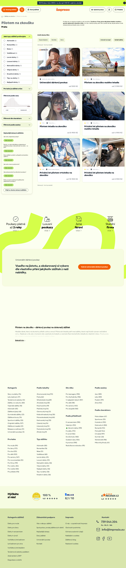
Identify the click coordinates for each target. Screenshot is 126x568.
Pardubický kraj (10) (44, 429)
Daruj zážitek (41, 536)
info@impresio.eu (113, 529)
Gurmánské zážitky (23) (16, 414)
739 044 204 (109, 521)
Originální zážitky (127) (15, 423)
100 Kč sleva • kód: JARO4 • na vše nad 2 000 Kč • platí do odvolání (60, 3)
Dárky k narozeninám (15, 532)
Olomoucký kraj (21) (44, 411)
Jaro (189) (98, 394)
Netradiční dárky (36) (44, 463)
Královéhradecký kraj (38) (46, 414)
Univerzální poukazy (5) (16, 432)
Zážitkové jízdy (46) (14, 411)
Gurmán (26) (99, 437)
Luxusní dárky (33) (43, 460)
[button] (97, 9)
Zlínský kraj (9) (42, 432)
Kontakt (39, 544)
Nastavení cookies (71, 544)
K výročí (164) (70, 434)
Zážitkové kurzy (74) (15, 417)
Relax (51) (40, 451)
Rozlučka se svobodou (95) (75, 445)
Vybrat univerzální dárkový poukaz (94, 267)
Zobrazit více (19, 340)
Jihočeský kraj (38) (43, 403)
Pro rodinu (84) (13, 466)
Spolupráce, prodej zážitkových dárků (50, 527)
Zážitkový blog (70, 540)
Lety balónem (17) (14, 397)
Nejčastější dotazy (43, 532)
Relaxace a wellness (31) (16, 429)
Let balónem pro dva (15, 544)
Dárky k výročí (13, 536)
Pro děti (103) (12, 454)
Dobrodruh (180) (101, 425)
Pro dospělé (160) (72, 409)
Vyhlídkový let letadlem (16, 548)
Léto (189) (98, 397)
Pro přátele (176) (13, 472)
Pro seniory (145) (72, 406)
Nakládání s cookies (72, 536)
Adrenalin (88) (42, 445)
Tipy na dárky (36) (43, 472)
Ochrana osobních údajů (74, 532)
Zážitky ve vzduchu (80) (16, 403)
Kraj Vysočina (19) (43, 406)
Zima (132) (98, 403)
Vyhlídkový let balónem (16, 540)
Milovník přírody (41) (102, 442)
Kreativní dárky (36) (44, 475)
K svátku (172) (70, 431)
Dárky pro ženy (13, 527)
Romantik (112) (100, 428)
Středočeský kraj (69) (44, 400)
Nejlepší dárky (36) (43, 469)
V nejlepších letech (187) (74, 400)
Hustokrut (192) (100, 422)
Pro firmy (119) (13, 463)
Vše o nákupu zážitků (44, 523)
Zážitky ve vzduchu (10, 16)
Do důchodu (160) (72, 437)
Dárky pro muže (13, 523)
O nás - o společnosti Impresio (76, 523)
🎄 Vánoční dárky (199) (74, 428)
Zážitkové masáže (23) (15, 426)
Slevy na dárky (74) (14, 394)
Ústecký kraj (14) (42, 423)
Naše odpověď (8, 140)
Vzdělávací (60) (42, 454)
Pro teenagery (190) (73, 394)
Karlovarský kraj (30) (44, 420)
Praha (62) (40, 397)
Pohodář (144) (100, 431)
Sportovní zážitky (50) (15, 420)
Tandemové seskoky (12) (16, 400)
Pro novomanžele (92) (15, 460)
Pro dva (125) (12, 451)
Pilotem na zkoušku (22, 16)
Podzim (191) (99, 400)
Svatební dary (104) (73, 440)
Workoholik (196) (101, 440)
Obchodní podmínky (73, 527)
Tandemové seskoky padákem (18, 552)
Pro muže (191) (13, 445)
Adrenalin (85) (13, 409)
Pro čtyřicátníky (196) (73, 397)
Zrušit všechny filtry (43, 35)
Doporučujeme (43, 40)
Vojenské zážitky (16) (15, 406)
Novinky (54, 40)
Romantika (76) (42, 448)
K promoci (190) (71, 442)
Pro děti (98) (70, 403)
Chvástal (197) (100, 434)
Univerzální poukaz (43, 540)
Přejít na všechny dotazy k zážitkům (15, 190)
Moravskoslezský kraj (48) (46, 417)
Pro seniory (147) (13, 457)
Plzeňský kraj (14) (43, 409)
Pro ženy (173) (12, 448)
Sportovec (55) (100, 419)
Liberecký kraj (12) (43, 426)
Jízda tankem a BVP (14, 556)
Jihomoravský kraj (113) (45, 394)
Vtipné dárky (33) (43, 466)
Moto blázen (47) (101, 416)
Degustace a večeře (15, 560)
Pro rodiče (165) (13, 469)
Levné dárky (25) (43, 457)
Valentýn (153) (71, 425)
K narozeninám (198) (73, 422)
